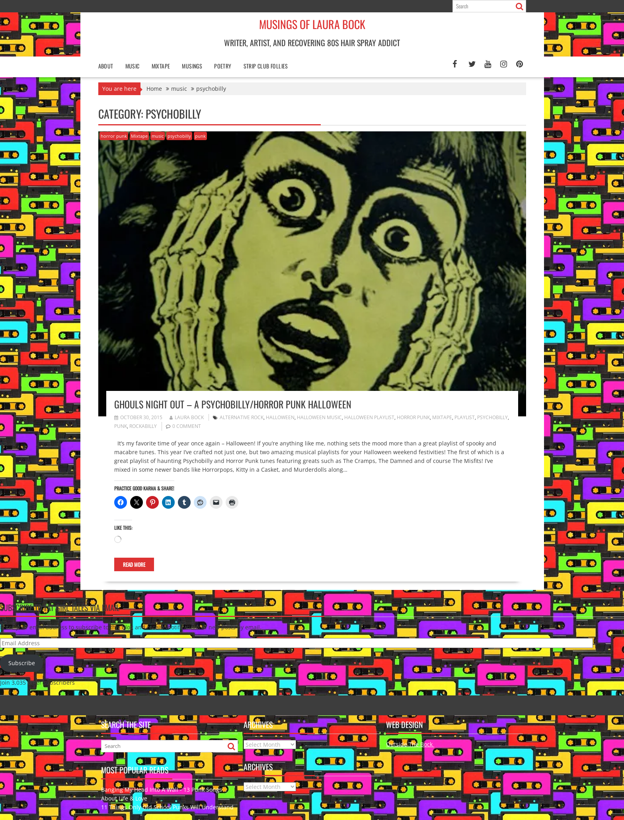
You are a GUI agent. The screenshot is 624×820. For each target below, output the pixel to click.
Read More (134, 564)
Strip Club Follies (266, 66)
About (105, 66)
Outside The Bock (410, 744)
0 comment (186, 426)
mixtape (442, 417)
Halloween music (319, 417)
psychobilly (179, 136)
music (158, 136)
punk (200, 136)
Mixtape (161, 66)
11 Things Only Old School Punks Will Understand (167, 807)
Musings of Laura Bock (312, 24)
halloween (280, 417)
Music (132, 66)
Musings (192, 66)
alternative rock (241, 417)
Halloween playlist (369, 417)
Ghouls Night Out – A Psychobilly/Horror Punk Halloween (232, 404)
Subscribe (21, 663)
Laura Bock (187, 417)
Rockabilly (143, 426)
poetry (222, 66)
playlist (464, 417)
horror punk (114, 136)
